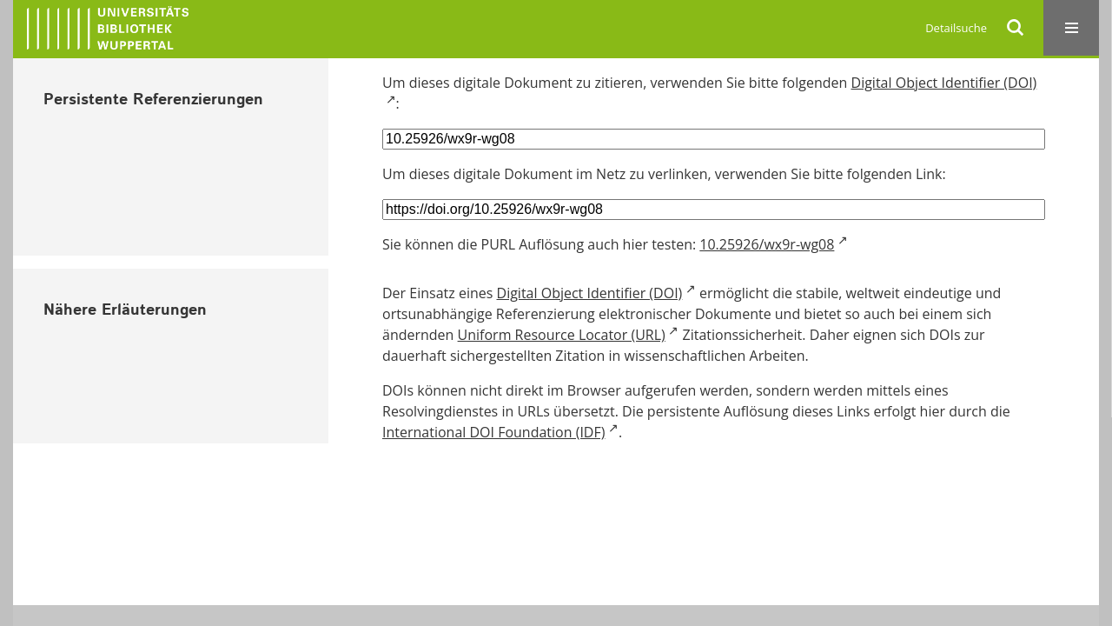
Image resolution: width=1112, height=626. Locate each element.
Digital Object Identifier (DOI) (590, 293)
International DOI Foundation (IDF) (493, 432)
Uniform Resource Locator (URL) (561, 334)
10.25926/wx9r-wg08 (766, 244)
